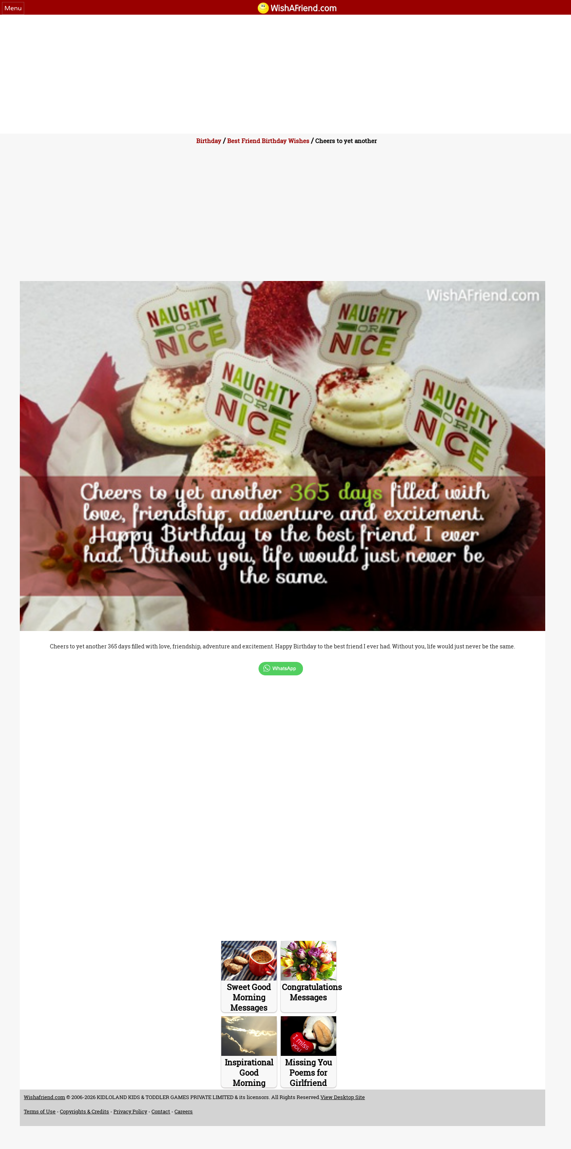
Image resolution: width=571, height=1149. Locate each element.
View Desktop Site (342, 1097)
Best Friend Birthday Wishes (268, 141)
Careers (183, 1111)
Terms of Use (40, 1111)
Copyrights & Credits (84, 1111)
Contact (160, 1111)
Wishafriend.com (44, 1097)
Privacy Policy (130, 1111)
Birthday (208, 141)
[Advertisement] (285, 74)
